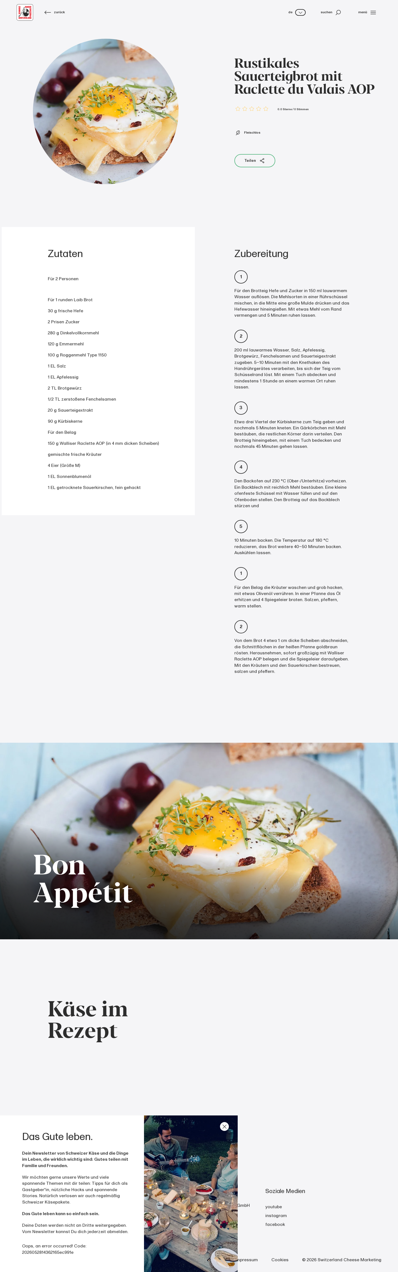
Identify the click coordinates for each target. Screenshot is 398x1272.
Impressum (246, 1260)
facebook (275, 1224)
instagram (276, 1216)
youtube (273, 1207)
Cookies (280, 1260)
